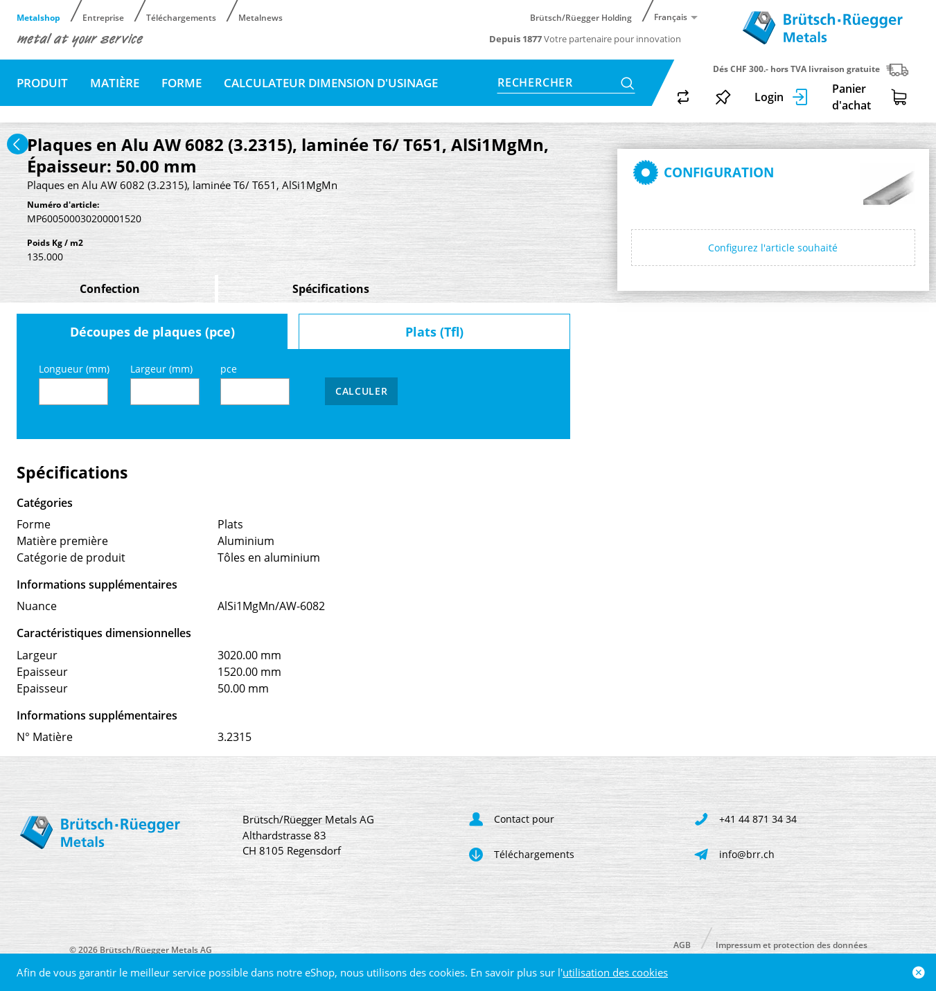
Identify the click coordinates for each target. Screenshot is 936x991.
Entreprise (103, 17)
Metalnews (260, 17)
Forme (181, 83)
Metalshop (38, 17)
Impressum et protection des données (791, 944)
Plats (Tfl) (434, 331)
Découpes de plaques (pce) (152, 331)
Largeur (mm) (165, 383)
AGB (682, 944)
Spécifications (330, 288)
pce (255, 383)
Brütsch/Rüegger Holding (581, 17)
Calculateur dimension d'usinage (331, 83)
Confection (110, 288)
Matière (114, 83)
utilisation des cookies (615, 972)
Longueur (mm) (74, 383)
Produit (42, 83)
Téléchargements (181, 17)
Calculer (361, 391)
